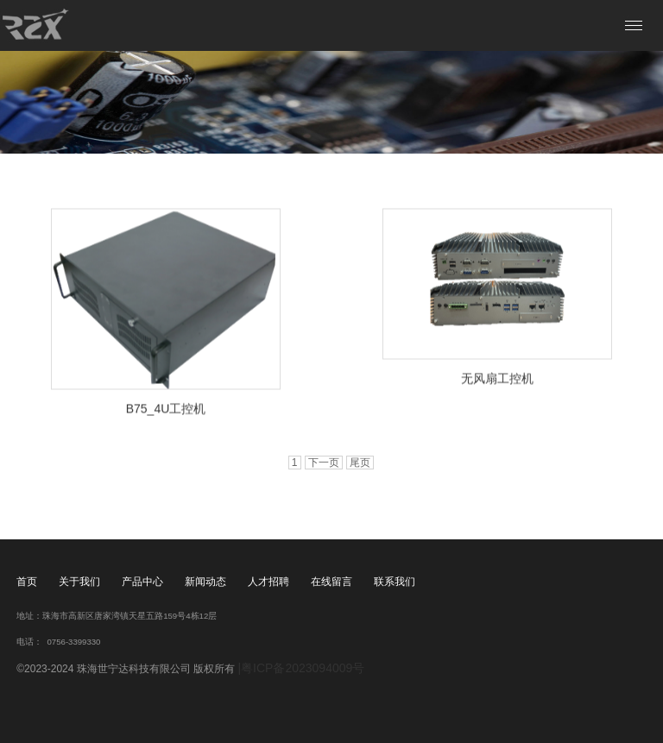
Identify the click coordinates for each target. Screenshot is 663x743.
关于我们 (79, 582)
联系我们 (394, 582)
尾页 (360, 463)
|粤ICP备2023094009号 (300, 668)
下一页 (323, 463)
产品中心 (142, 582)
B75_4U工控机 (166, 409)
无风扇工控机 (497, 379)
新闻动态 (205, 582)
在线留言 (331, 582)
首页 (26, 582)
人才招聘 (268, 582)
